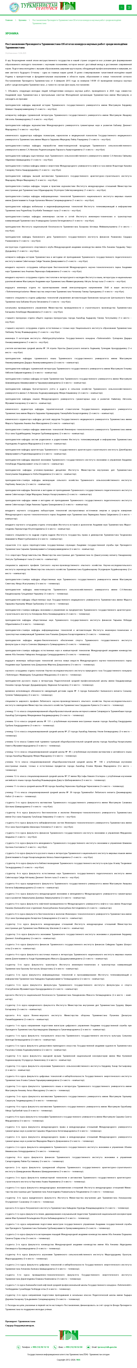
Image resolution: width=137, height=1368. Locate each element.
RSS (78, 1360)
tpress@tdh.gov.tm (107, 1347)
